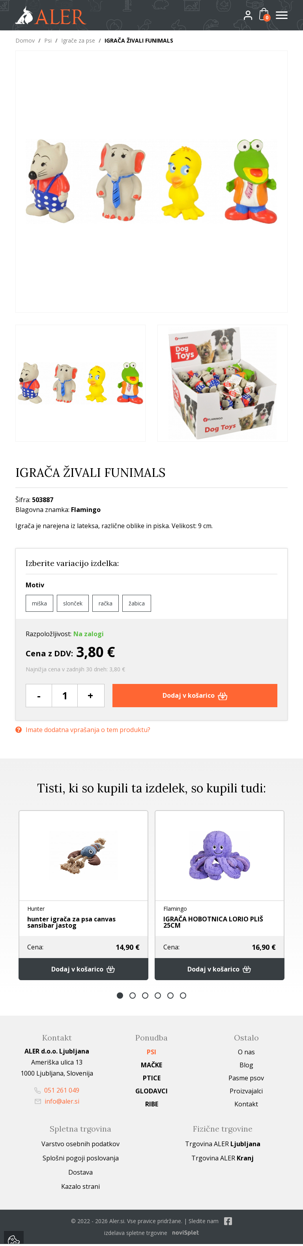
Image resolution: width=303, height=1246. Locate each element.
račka (105, 603)
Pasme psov (246, 1080)
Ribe (151, 1106)
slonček (72, 603)
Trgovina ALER (222, 1145)
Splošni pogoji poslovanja (81, 1160)
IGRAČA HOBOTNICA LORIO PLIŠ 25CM (213, 922)
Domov (25, 40)
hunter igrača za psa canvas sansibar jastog (71, 922)
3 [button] (145, 997)
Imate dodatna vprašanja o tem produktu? (82, 729)
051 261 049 (56, 1092)
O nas (246, 1054)
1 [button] (120, 997)
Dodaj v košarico (195, 695)
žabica (137, 603)
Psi (48, 40)
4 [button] (158, 997)
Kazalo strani (80, 1188)
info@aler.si (57, 1103)
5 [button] (170, 997)
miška (39, 603)
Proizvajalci (246, 1093)
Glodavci (151, 1093)
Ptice (152, 1080)
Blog (246, 1067)
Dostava (80, 1174)
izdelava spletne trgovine (135, 1235)
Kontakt (246, 1106)
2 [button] (132, 997)
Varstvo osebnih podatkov (80, 1145)
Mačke (151, 1067)
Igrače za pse (78, 40)
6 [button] (183, 997)
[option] (80, 383)
